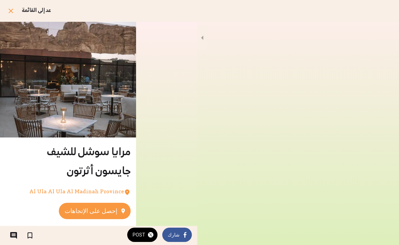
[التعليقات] (13, 235)
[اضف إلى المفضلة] (30, 235)
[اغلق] (11, 11)
